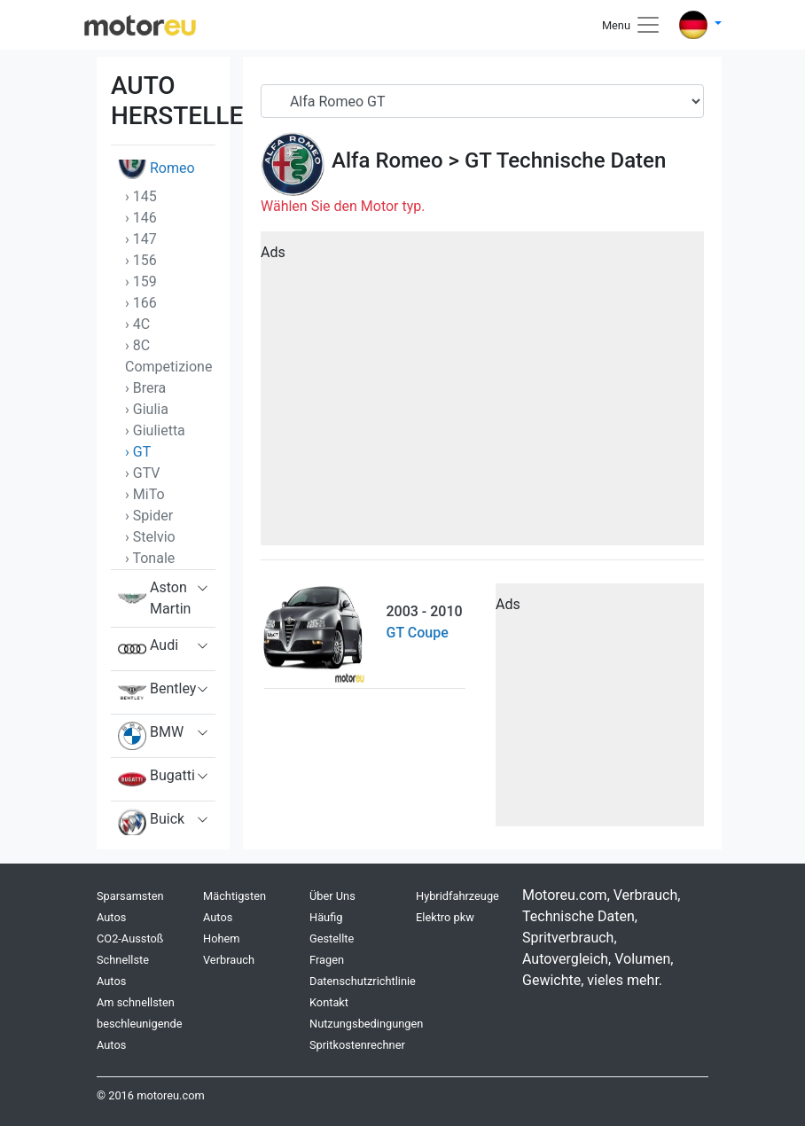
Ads (273, 252)
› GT (138, 451)
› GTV (142, 473)
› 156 (141, 260)
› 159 (141, 281)
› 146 (141, 217)
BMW (151, 736)
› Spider (149, 515)
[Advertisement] (482, 394)
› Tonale (150, 558)
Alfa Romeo (387, 160)
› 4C (137, 324)
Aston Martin (154, 598)
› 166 (141, 302)
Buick (151, 823)
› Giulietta (155, 430)
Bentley (157, 692)
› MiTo (145, 494)
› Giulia (146, 409)
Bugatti (156, 779)
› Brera (145, 387)
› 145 (141, 196)
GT (478, 160)
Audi (148, 649)
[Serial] (482, 101)
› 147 (141, 239)
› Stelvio (150, 536)
